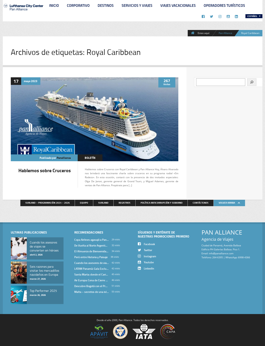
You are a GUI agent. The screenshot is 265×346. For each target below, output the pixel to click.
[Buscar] (251, 82)
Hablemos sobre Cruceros (44, 170)
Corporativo (78, 5)
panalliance (64, 158)
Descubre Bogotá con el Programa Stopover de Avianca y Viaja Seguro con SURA (91, 286)
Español (252, 16)
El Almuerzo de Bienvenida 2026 (91, 251)
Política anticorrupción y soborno (162, 202)
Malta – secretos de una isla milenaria (91, 292)
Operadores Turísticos (224, 5)
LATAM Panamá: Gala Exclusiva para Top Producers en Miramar (91, 268)
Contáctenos (200, 202)
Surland (103, 202)
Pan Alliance (225, 33)
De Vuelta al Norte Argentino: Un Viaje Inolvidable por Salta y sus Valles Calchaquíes (91, 245)
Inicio (54, 5)
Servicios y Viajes (137, 5)
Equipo (84, 202)
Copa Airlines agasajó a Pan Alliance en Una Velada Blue (91, 240)
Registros (124, 202)
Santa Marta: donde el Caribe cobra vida (91, 274)
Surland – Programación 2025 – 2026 (47, 202)
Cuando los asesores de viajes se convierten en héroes (91, 263)
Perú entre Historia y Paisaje (91, 257)
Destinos (106, 5)
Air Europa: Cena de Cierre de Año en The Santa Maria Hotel (91, 280)
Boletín (90, 158)
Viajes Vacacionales (178, 5)
